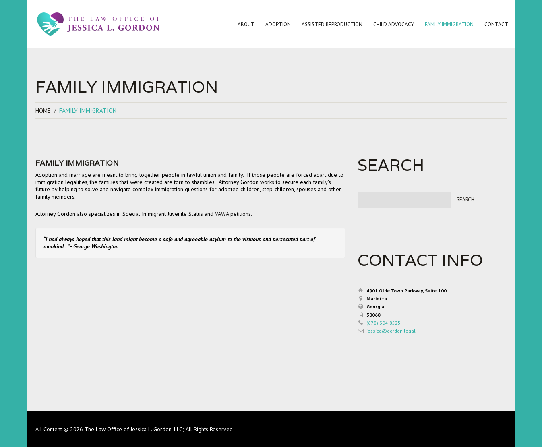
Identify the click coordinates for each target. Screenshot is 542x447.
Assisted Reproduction (330, 25)
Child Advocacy (392, 25)
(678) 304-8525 (383, 323)
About (244, 25)
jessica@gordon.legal (391, 331)
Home (43, 110)
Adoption (276, 25)
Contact (495, 25)
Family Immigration (447, 25)
